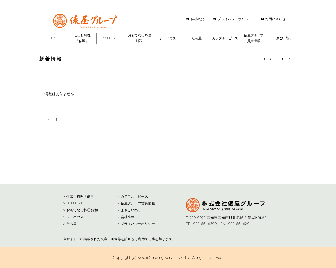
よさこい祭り (282, 38)
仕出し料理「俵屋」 (81, 196)
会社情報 (127, 217)
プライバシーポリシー (235, 19)
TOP (53, 38)
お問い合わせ (275, 19)
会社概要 (197, 19)
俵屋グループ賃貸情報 (138, 203)
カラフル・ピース (225, 38)
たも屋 (196, 38)
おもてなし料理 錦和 (82, 210)
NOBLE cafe (111, 38)
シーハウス (168, 38)
